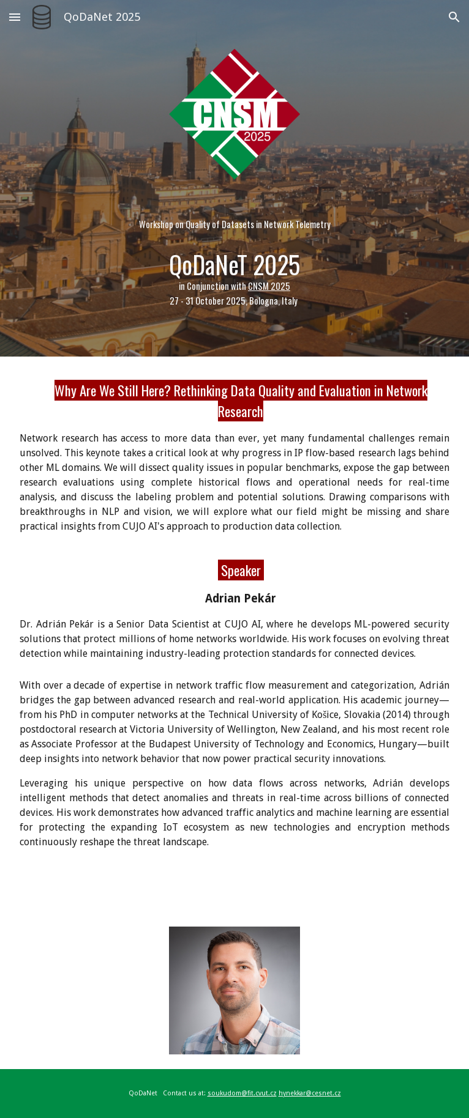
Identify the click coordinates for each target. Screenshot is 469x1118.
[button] (14, 17)
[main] (234, 258)
